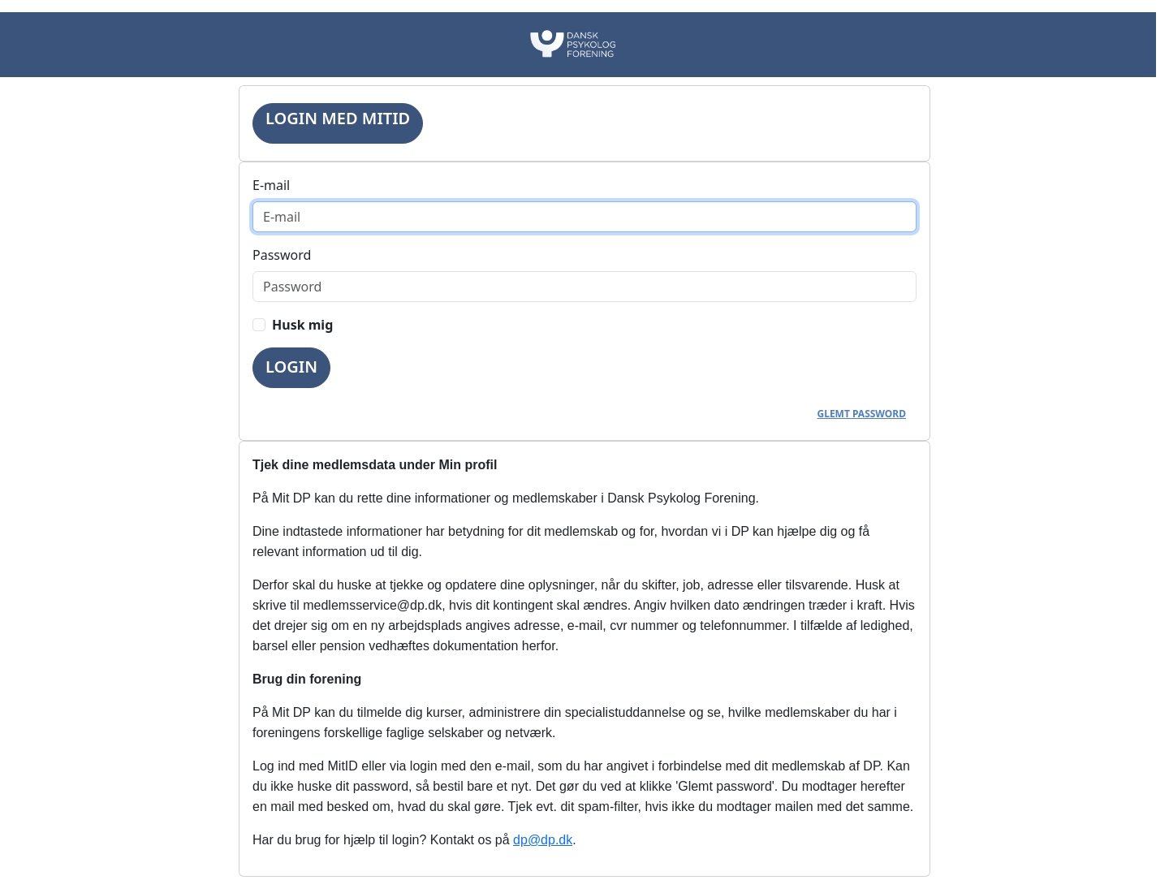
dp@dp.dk (542, 840)
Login (291, 366)
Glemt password (862, 414)
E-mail (271, 185)
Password (281, 255)
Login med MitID (337, 118)
